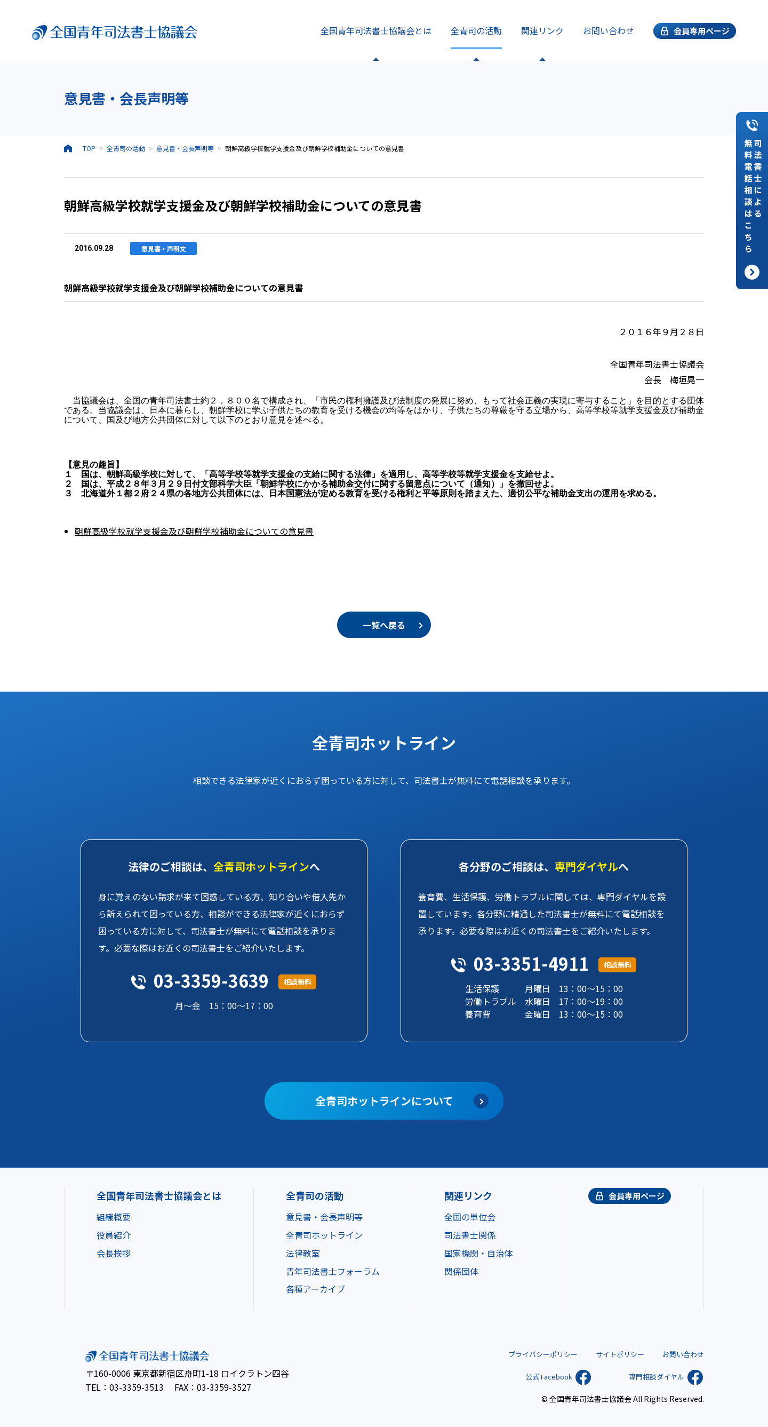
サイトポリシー (615, 1353)
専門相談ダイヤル (646, 1375)
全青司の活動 (476, 30)
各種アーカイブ (315, 1288)
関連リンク (542, 30)
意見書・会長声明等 (185, 148)
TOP (89, 148)
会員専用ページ (637, 1195)
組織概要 (114, 1216)
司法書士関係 (469, 1234)
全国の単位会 (469, 1216)
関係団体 (461, 1271)
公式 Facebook (538, 1375)
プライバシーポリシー (533, 1353)
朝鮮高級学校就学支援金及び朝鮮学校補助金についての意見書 (194, 531)
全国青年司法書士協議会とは (376, 30)
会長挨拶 (114, 1253)
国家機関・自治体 (478, 1253)
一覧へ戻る (384, 625)
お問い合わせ (608, 30)
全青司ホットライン (324, 1234)
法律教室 (303, 1253)
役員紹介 (114, 1234)
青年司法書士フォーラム (333, 1271)
